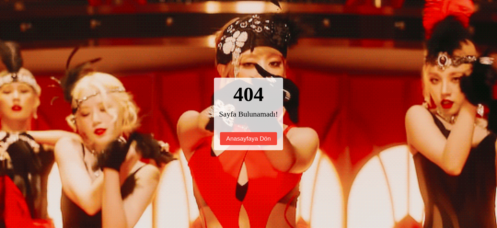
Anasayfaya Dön (248, 138)
